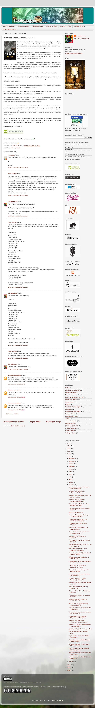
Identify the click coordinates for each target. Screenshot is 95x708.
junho (71, 474)
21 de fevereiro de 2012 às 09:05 (18, 345)
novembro (72, 461)
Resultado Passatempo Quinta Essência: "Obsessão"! (78, 549)
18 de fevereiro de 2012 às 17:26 (18, 167)
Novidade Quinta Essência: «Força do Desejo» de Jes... (80, 496)
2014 (69, 451)
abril (70, 479)
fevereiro (72, 484)
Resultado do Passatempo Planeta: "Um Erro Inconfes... (79, 487)
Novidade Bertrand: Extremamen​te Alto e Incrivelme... (79, 645)
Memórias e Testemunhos (73, 395)
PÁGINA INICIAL (9, 26)
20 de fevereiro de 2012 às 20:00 (18, 216)
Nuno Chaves (12, 173)
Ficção (67, 387)
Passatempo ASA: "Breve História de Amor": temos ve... (80, 562)
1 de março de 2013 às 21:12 (16, 397)
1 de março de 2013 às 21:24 (16, 410)
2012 (69, 456)
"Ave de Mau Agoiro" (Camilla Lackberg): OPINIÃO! (77, 566)
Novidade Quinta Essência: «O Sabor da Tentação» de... (80, 612)
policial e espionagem (71, 425)
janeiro (71, 661)
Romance (68, 409)
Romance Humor (70, 414)
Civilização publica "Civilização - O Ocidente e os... (79, 557)
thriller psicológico (70, 433)
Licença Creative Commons (32, 682)
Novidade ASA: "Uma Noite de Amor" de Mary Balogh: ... (80, 625)
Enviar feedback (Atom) (18, 426)
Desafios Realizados (10, 29)
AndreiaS (11, 155)
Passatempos (69, 402)
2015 (69, 448)
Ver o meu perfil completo (81, 38)
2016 (69, 446)
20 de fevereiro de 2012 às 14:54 (18, 195)
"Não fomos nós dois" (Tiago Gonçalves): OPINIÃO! (77, 579)
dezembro (72, 458)
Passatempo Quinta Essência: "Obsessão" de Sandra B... (78, 617)
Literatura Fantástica (71, 392)
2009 (69, 670)
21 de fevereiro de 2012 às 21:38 (18, 358)
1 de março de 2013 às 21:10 (16, 384)
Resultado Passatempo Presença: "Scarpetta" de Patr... (79, 515)
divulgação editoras (71, 421)
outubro (71, 464)
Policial (67, 404)
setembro (72, 466)
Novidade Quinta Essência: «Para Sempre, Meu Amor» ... (79, 504)
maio (70, 477)
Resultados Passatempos (72, 407)
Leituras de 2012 (79, 26)
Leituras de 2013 (65, 26)
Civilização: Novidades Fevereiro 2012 (80, 629)
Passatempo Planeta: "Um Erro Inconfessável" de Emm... (78, 520)
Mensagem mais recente (13, 422)
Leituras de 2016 (23, 26)
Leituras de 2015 (37, 26)
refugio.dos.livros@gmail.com (74, 53)
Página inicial (34, 422)
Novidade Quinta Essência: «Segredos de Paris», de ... (77, 492)
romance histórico (70, 428)
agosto (71, 469)
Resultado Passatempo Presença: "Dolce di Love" (79, 587)
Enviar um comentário (12, 414)
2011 (69, 665)
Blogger (60, 700)
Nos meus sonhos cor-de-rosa (74, 397)
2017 (69, 443)
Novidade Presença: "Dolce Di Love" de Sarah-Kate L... (79, 640)
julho (70, 471)
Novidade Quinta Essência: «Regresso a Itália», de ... (77, 500)
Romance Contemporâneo (73, 411)
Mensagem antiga (53, 422)
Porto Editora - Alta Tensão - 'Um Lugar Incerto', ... (78, 528)
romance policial (15, 148)
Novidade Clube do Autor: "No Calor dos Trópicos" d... (79, 574)
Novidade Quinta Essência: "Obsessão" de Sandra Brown (78, 621)
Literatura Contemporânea (73, 390)
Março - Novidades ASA (76, 512)
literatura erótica (70, 423)
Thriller (67, 418)
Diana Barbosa (12, 201)
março (71, 482)
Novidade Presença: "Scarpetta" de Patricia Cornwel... (79, 570)
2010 (69, 667)
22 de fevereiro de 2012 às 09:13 (18, 369)
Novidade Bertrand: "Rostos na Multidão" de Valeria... (78, 600)
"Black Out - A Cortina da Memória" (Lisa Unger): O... (79, 649)
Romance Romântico (71, 416)
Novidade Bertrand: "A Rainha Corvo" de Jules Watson (80, 553)
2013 (69, 453)
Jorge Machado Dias (14, 375)
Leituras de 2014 (51, 26)
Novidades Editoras (71, 399)
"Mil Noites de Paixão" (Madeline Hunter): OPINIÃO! (78, 604)
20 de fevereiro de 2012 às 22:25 (18, 287)
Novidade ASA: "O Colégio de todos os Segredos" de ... (79, 532)
